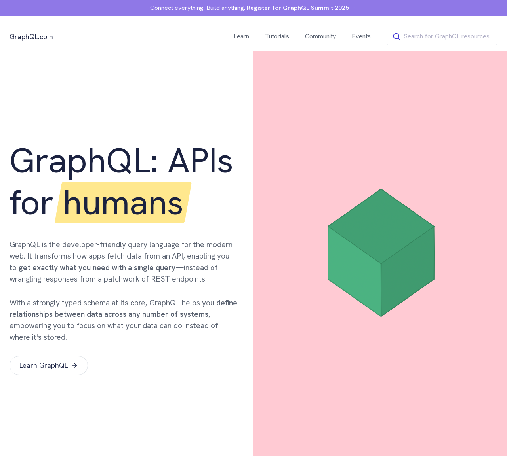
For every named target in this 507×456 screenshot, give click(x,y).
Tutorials (277, 36)
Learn (241, 36)
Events (361, 36)
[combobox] (442, 36)
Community (320, 36)
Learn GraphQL (48, 365)
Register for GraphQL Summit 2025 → (302, 8)
